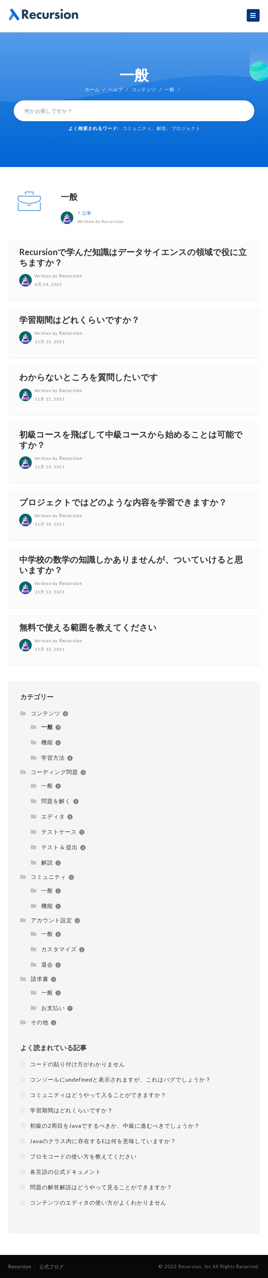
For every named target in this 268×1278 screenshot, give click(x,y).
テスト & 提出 (59, 847)
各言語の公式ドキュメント (65, 1171)
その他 (40, 1022)
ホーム (92, 89)
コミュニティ (137, 128)
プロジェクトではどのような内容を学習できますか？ (123, 502)
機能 (47, 742)
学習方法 (53, 757)
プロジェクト (186, 128)
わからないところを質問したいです (88, 377)
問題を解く (56, 800)
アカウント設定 (51, 920)
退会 (47, 964)
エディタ (53, 816)
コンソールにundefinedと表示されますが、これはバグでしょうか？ (120, 1079)
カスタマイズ (59, 949)
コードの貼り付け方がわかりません (77, 1064)
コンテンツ (144, 89)
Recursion (19, 1266)
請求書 (40, 978)
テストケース (59, 831)
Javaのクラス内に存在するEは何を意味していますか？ (103, 1141)
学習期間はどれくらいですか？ (79, 320)
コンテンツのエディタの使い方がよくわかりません (98, 1202)
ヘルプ (115, 89)
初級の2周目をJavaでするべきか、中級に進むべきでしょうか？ (115, 1125)
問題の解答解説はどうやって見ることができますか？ (101, 1187)
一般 (69, 197)
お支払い (53, 1007)
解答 (161, 128)
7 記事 (84, 213)
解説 (47, 862)
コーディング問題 (54, 771)
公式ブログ (51, 1266)
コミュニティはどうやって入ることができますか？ (98, 1094)
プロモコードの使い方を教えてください (83, 1156)
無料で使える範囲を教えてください (88, 627)
